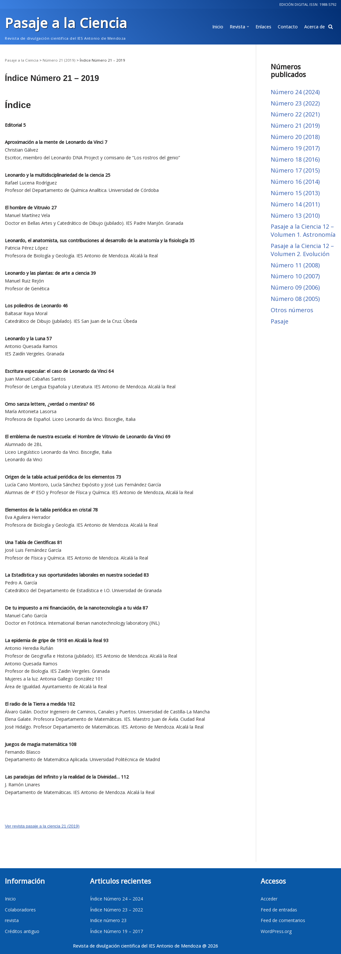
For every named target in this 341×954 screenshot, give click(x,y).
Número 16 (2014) (295, 181)
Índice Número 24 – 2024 (116, 899)
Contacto (288, 27)
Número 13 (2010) (295, 215)
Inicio (217, 27)
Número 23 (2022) (295, 103)
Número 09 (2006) (295, 287)
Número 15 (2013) (295, 193)
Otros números (292, 310)
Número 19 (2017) (295, 148)
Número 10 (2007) (295, 276)
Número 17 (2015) (295, 170)
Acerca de (314, 27)
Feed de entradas (279, 910)
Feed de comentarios (283, 920)
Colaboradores (20, 910)
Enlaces (263, 27)
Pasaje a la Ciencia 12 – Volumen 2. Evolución (302, 250)
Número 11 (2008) (295, 265)
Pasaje (279, 321)
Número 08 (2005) (295, 299)
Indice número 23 (108, 920)
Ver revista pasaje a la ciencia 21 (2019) (42, 826)
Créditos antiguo (22, 931)
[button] (330, 26)
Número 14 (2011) (295, 204)
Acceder (269, 899)
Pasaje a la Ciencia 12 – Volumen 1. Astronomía (303, 230)
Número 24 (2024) (295, 92)
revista (12, 920)
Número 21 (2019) (295, 125)
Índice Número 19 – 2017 (116, 931)
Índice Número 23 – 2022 (116, 910)
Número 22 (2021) (295, 114)
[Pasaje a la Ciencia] (66, 26)
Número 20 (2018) (295, 137)
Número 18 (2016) (295, 159)
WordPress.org (276, 931)
